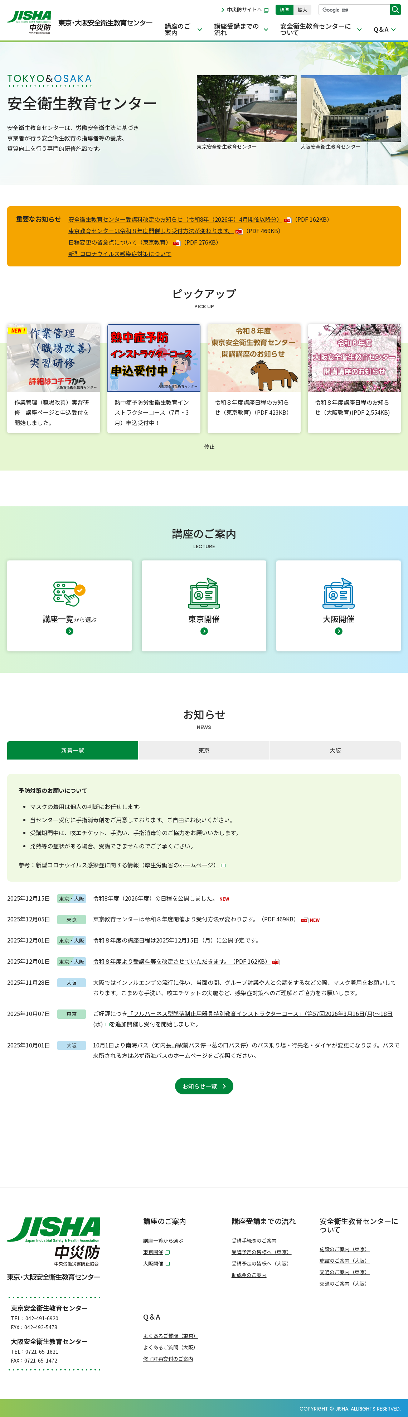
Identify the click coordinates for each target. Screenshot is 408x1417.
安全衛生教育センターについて (315, 29)
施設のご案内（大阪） (345, 1261)
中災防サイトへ (247, 9)
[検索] (354, 10)
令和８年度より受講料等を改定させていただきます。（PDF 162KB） (186, 961)
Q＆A (381, 29)
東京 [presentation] (204, 750)
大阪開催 (156, 1264)
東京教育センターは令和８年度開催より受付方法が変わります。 (155, 230)
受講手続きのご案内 (254, 1241)
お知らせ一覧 (200, 1086)
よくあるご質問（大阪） (170, 1347)
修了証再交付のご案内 (168, 1359)
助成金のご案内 (249, 1275)
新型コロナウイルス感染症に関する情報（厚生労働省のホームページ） (130, 865)
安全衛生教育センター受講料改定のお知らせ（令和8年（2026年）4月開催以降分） (180, 219)
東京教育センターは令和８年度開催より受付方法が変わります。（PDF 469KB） (201, 919)
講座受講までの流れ (236, 29)
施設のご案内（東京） (345, 1249)
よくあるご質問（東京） (170, 1336)
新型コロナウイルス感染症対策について (119, 253)
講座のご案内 (177, 29)
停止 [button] (209, 446)
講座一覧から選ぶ (163, 1241)
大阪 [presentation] (335, 750)
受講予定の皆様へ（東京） (262, 1252)
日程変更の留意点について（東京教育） (124, 242)
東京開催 (156, 1252)
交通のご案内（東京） (345, 1272)
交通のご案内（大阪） (345, 1284)
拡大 (302, 9)
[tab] (72, 750)
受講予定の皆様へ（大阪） (262, 1264)
